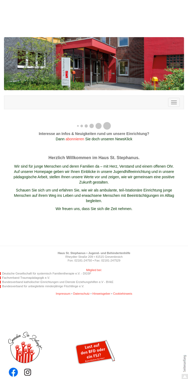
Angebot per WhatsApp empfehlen (84, 311)
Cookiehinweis (122, 293)
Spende (32, 352)
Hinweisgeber (101, 293)
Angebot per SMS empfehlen (108, 311)
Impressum (63, 293)
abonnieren (75, 139)
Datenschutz (81, 293)
